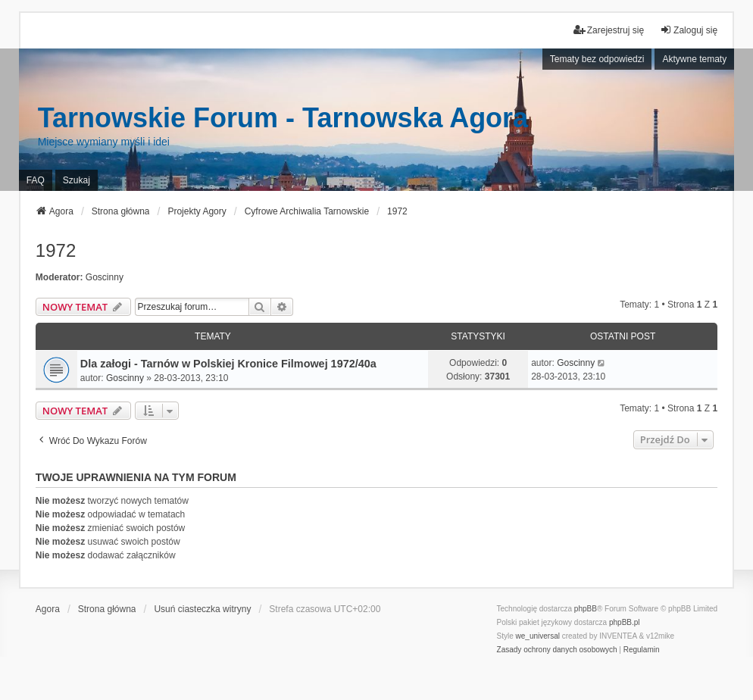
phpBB (585, 609)
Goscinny (104, 277)
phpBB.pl (624, 622)
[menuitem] (557, 650)
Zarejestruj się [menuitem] (608, 30)
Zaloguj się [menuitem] (688, 30)
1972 (56, 250)
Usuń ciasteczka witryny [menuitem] (202, 609)
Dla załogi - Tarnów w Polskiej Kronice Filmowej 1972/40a (228, 364)
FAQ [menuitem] (36, 180)
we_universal (538, 636)
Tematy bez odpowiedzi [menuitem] (597, 59)
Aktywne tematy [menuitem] (694, 59)
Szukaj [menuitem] (76, 180)
